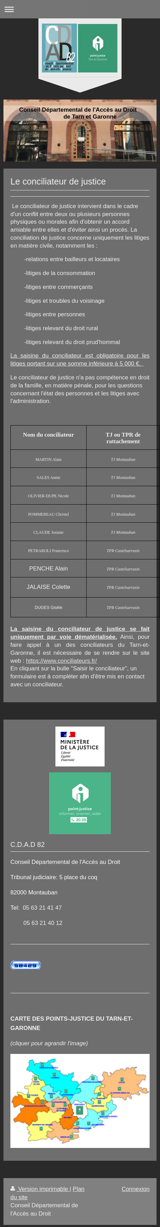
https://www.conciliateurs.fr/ (61, 661)
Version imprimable (40, 1189)
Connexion (136, 1189)
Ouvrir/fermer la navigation (80, 9)
